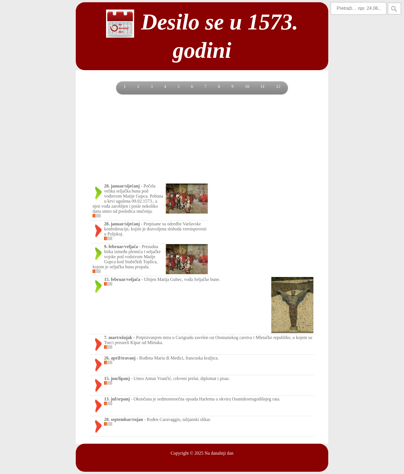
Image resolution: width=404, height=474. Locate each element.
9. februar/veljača (121, 246)
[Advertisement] (202, 140)
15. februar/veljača (122, 279)
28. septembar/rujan (123, 419)
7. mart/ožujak (118, 337)
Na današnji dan (219, 453)
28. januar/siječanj (122, 186)
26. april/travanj (120, 358)
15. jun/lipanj (117, 378)
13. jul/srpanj (117, 399)
